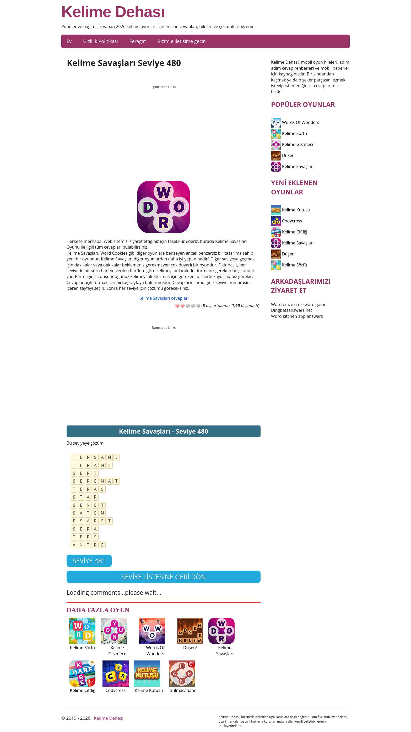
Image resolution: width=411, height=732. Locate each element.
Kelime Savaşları (292, 166)
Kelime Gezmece (292, 144)
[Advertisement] (163, 128)
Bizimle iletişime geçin (182, 41)
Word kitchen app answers (297, 316)
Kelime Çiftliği (290, 232)
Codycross (286, 221)
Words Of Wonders (295, 122)
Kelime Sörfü (289, 133)
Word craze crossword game (299, 304)
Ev (69, 41)
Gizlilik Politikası (100, 41)
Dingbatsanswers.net (291, 310)
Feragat (137, 41)
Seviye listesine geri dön (163, 576)
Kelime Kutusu (290, 210)
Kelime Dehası (113, 11)
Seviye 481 (89, 560)
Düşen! (283, 155)
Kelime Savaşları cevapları (163, 298)
